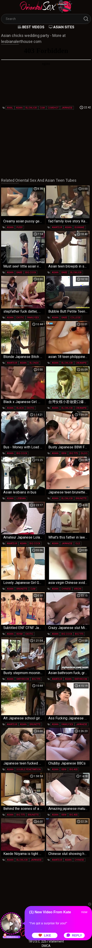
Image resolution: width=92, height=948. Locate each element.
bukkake (79, 227)
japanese (66, 108)
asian (19, 108)
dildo (84, 453)
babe (19, 272)
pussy (19, 227)
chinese (66, 589)
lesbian (21, 498)
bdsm (19, 634)
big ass (73, 769)
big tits (73, 453)
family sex (33, 317)
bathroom (22, 679)
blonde (34, 363)
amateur (57, 227)
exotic (20, 317)
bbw (64, 453)
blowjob (31, 108)
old (77, 543)
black (20, 408)
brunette (81, 498)
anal (10, 108)
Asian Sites (63, 27)
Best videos (33, 27)
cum (42, 108)
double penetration (28, 769)
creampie (81, 363)
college (75, 317)
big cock (30, 272)
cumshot (53, 108)
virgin (77, 589)
